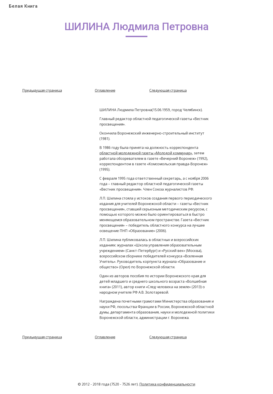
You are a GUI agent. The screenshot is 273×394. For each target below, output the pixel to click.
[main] (136, 28)
